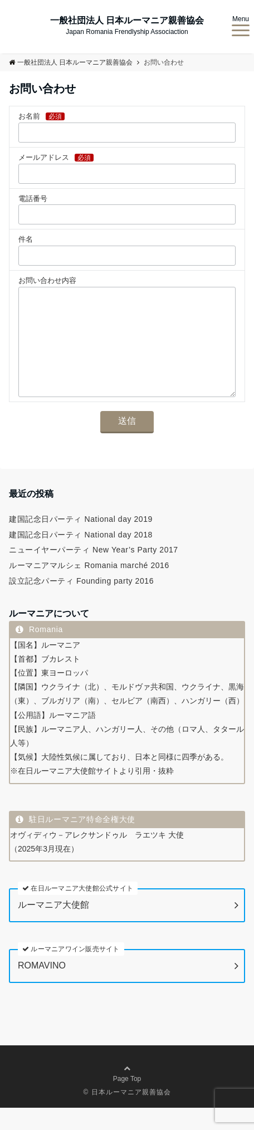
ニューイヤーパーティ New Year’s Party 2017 (93, 572)
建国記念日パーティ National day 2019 (81, 541)
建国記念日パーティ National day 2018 (81, 556)
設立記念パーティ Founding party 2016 (81, 603)
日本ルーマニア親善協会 (131, 1114)
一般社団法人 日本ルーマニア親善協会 (127, 20)
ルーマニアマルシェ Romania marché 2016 (89, 587)
